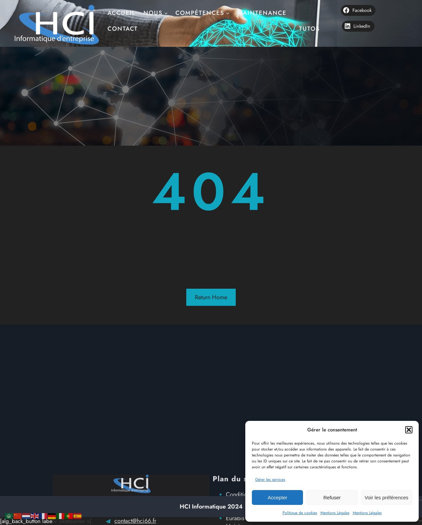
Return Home (211, 297)
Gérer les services (270, 479)
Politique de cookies (300, 513)
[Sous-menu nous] (166, 8)
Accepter (277, 497)
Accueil (121, 8)
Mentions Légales (334, 513)
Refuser (332, 497)
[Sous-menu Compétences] (227, 8)
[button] (409, 429)
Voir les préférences (386, 497)
